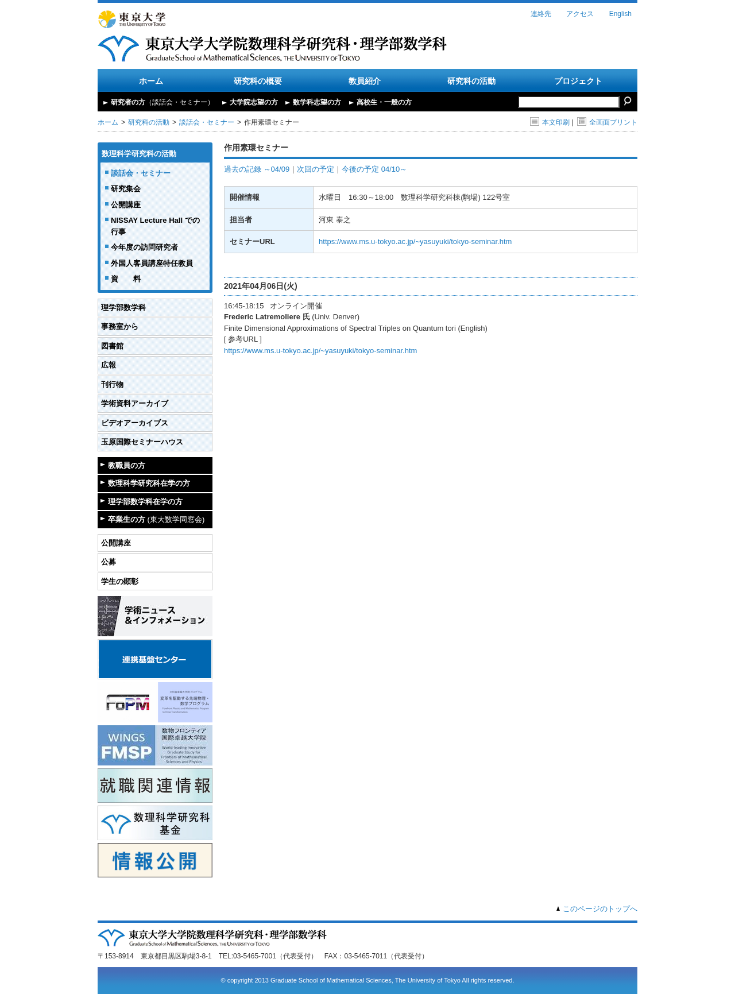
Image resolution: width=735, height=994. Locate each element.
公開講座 (126, 204)
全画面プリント (607, 122)
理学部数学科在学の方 (145, 501)
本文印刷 (550, 122)
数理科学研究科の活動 (139, 153)
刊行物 (112, 384)
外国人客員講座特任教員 (152, 263)
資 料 (126, 278)
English (620, 14)
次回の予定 (315, 169)
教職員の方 (126, 465)
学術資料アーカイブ (134, 403)
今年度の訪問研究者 (144, 247)
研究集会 (126, 188)
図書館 (112, 346)
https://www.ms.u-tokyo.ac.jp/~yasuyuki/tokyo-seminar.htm (415, 241)
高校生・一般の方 (384, 102)
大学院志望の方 (254, 102)
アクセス (580, 14)
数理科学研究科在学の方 (149, 483)
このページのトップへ (600, 908)
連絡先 (541, 14)
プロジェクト (578, 81)
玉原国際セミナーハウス (142, 442)
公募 (108, 562)
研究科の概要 (258, 81)
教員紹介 (365, 81)
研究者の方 (162, 102)
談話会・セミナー (206, 122)
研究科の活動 (471, 81)
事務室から (119, 326)
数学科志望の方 (317, 102)
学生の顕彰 (119, 581)
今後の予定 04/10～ (374, 169)
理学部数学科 (123, 307)
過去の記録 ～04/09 (256, 169)
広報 (108, 365)
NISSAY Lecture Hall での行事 (155, 226)
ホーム (151, 81)
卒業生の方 (156, 519)
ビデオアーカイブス (134, 423)
